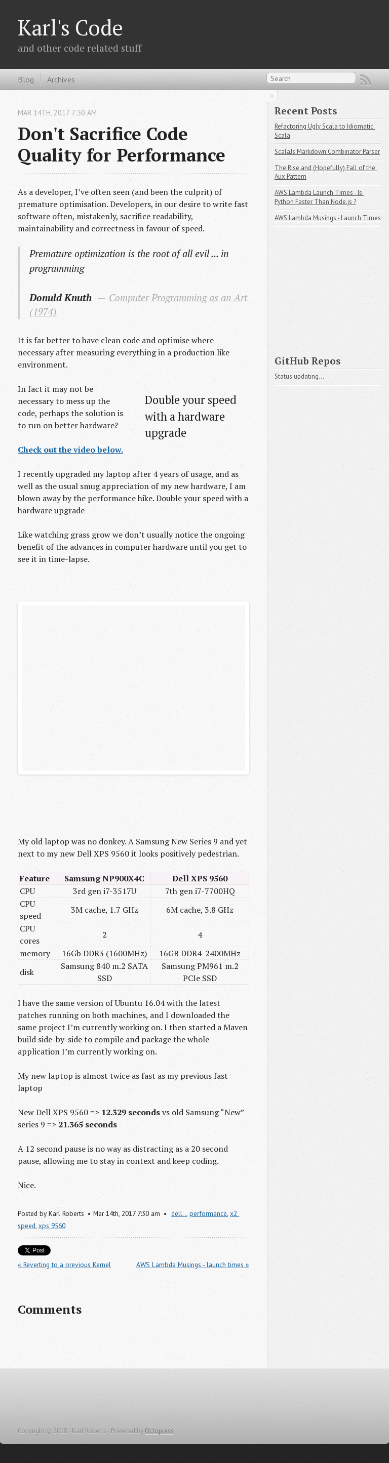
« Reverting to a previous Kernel (64, 1264)
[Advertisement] (332, 286)
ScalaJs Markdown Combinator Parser (327, 151)
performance (208, 1213)
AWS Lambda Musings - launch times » (192, 1264)
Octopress (159, 1431)
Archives (61, 79)
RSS (365, 80)
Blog (26, 79)
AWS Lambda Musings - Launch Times (328, 218)
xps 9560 (51, 1225)
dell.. (178, 1213)
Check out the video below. (70, 449)
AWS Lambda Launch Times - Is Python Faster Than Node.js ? (319, 197)
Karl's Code (70, 27)
